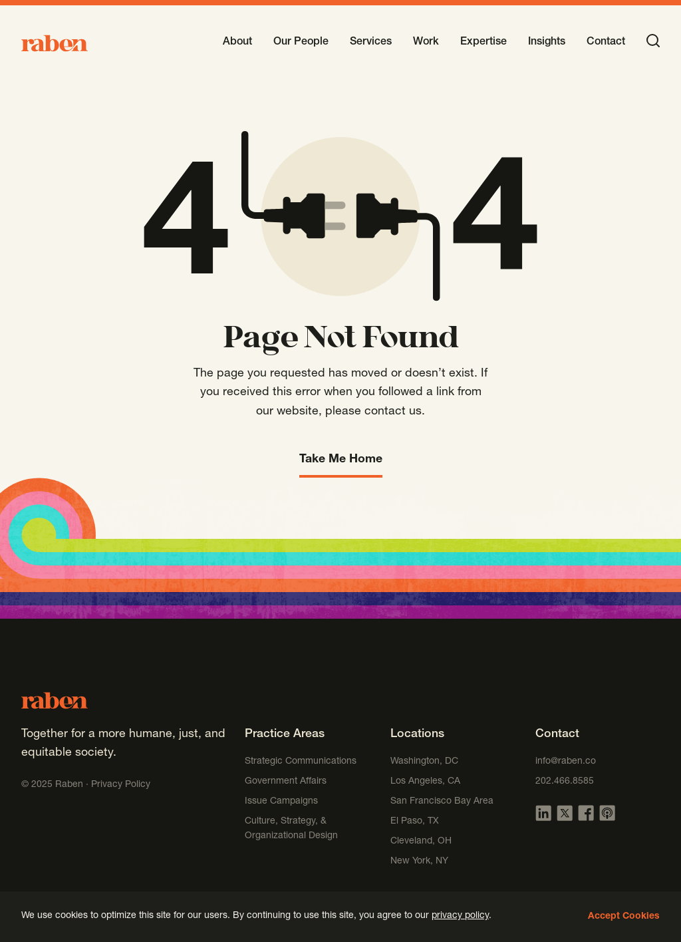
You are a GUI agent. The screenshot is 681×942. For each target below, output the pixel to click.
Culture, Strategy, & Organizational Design (291, 829)
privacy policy (460, 916)
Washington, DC (424, 761)
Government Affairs (286, 781)
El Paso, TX (414, 821)
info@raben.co (565, 761)
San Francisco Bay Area (441, 801)
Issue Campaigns (283, 801)
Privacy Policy (120, 785)
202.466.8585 (564, 781)
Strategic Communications (300, 761)
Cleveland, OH (421, 841)
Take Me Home (340, 460)
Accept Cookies (624, 916)
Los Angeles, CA (425, 781)
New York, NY (419, 861)
